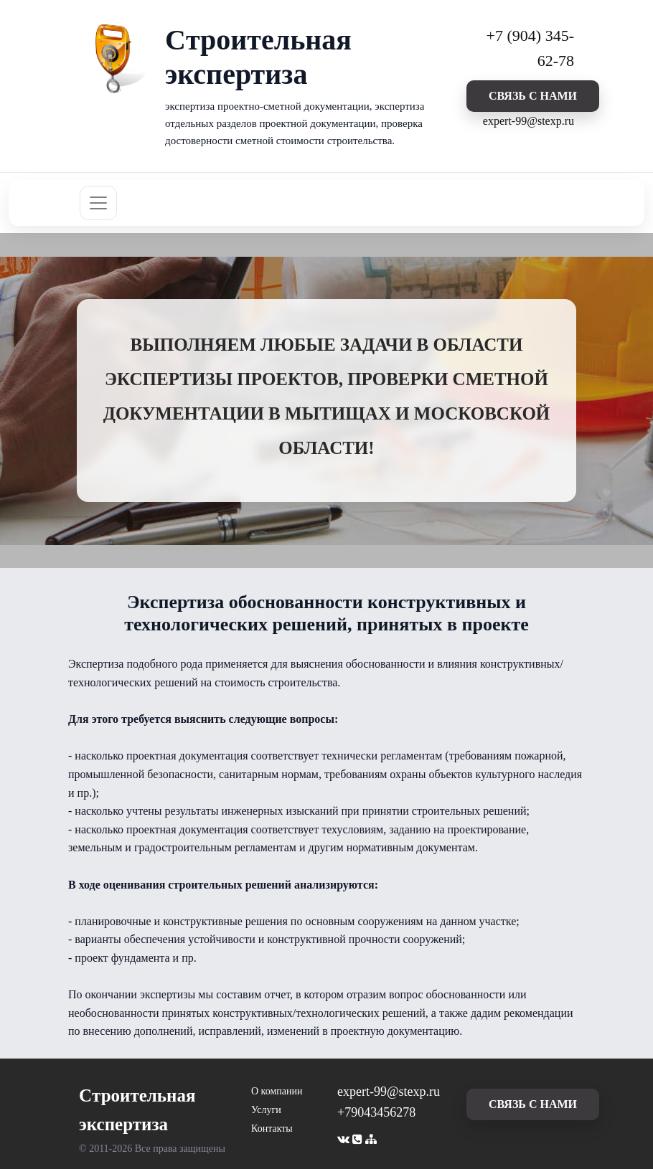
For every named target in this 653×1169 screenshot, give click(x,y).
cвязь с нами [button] (533, 96)
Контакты (272, 1128)
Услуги (266, 1109)
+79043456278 (376, 1112)
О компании (276, 1091)
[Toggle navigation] (98, 203)
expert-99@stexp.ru (528, 121)
